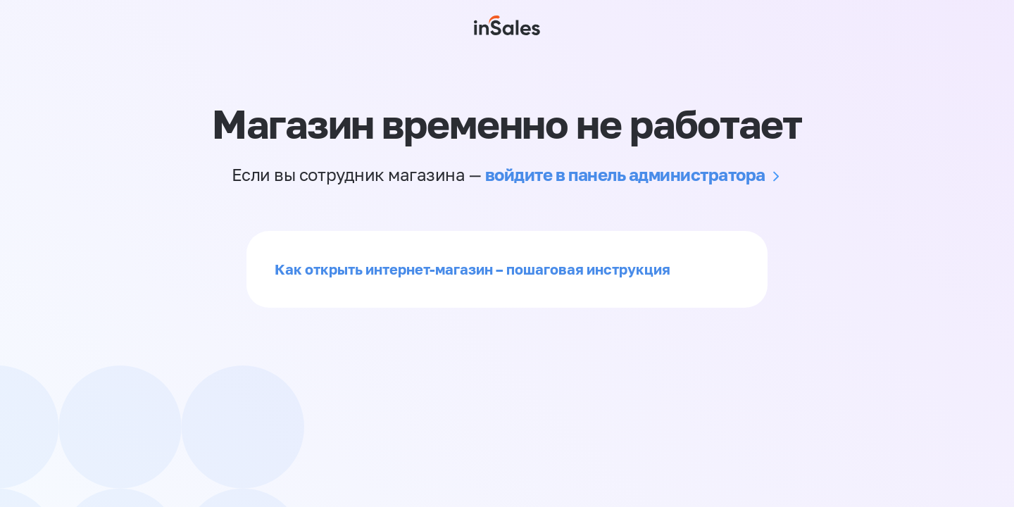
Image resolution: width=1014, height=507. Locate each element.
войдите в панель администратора (625, 174)
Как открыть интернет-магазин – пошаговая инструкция (472, 269)
